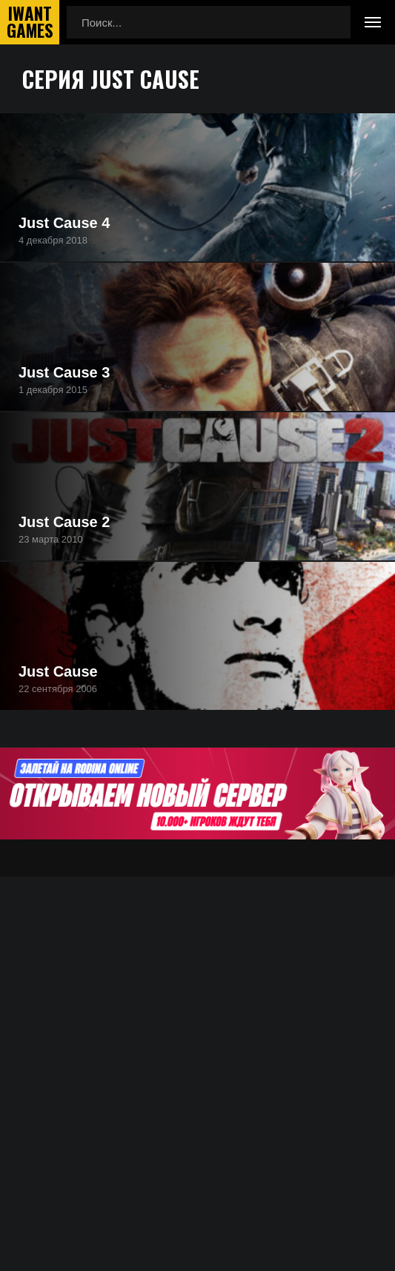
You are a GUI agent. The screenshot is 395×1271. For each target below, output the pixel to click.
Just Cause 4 (64, 223)
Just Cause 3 (64, 372)
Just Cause (58, 671)
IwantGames (29, 22)
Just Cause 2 (64, 522)
